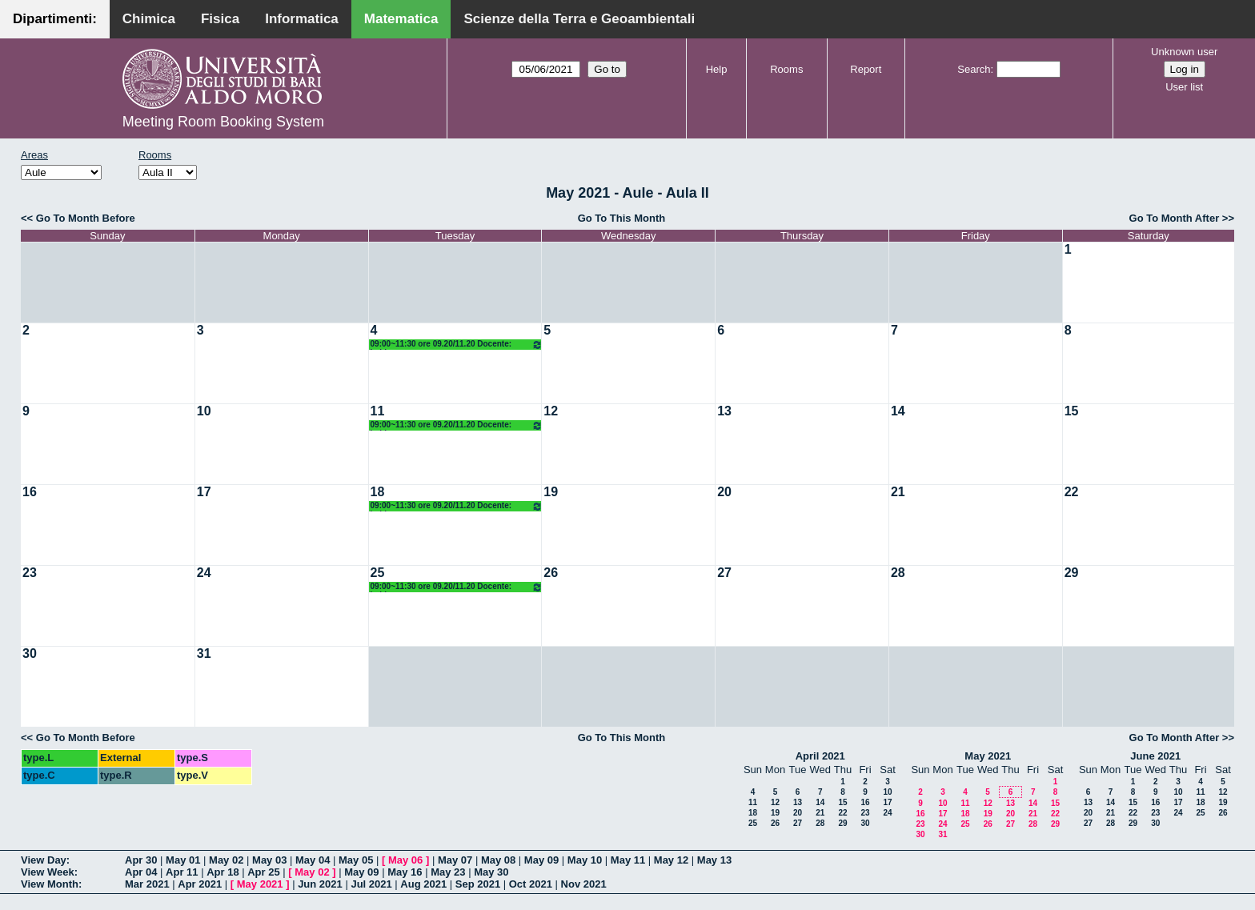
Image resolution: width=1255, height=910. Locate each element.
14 (898, 411)
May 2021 (987, 756)
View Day (43, 860)
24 (204, 572)
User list (1184, 87)
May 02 (226, 860)
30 (29, 653)
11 (378, 411)
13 (724, 411)
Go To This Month (622, 218)
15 (1072, 411)
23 (29, 572)
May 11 (628, 860)
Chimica (148, 18)
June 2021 (1155, 756)
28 (898, 572)
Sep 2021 (477, 884)
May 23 (448, 872)
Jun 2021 (320, 884)
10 (204, 411)
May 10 (584, 860)
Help (717, 69)
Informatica (302, 18)
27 (724, 572)
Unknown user (1184, 52)
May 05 (356, 860)
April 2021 (820, 756)
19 (550, 492)
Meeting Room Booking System (223, 122)
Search (973, 69)
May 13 (714, 860)
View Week (47, 872)
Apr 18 (222, 872)
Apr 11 (182, 872)
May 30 (491, 872)
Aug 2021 (423, 884)
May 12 (671, 860)
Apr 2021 (200, 884)
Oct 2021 (530, 884)
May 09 (541, 860)
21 (898, 492)
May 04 (312, 860)
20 (724, 492)
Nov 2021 (584, 884)
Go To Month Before (85, 218)
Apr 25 (263, 872)
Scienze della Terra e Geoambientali (579, 18)
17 (204, 492)
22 (1072, 492)
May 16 (404, 872)
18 (378, 492)
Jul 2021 (371, 884)
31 (204, 653)
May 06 (405, 860)
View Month (49, 884)
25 (378, 572)
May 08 (498, 860)
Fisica (220, 18)
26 (550, 572)
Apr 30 (141, 860)
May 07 (455, 860)
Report (865, 69)
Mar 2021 (147, 884)
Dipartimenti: (55, 18)
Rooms (786, 69)
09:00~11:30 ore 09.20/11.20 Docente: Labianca (457, 344)
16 (29, 492)
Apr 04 (141, 872)
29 (1072, 572)
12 (550, 411)
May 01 (183, 860)
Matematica (401, 18)
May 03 (269, 860)
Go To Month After (1174, 218)
